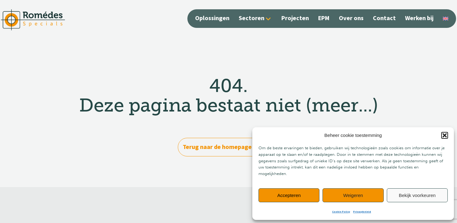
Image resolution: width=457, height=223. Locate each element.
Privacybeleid (362, 211)
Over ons (351, 18)
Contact (384, 18)
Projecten (295, 18)
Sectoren (251, 18)
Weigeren (353, 195)
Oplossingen (212, 18)
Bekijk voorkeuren (417, 195)
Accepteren (289, 195)
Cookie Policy (341, 211)
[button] (445, 135)
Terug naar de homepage (228, 147)
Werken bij (419, 18)
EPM (324, 18)
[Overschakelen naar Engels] (445, 18)
